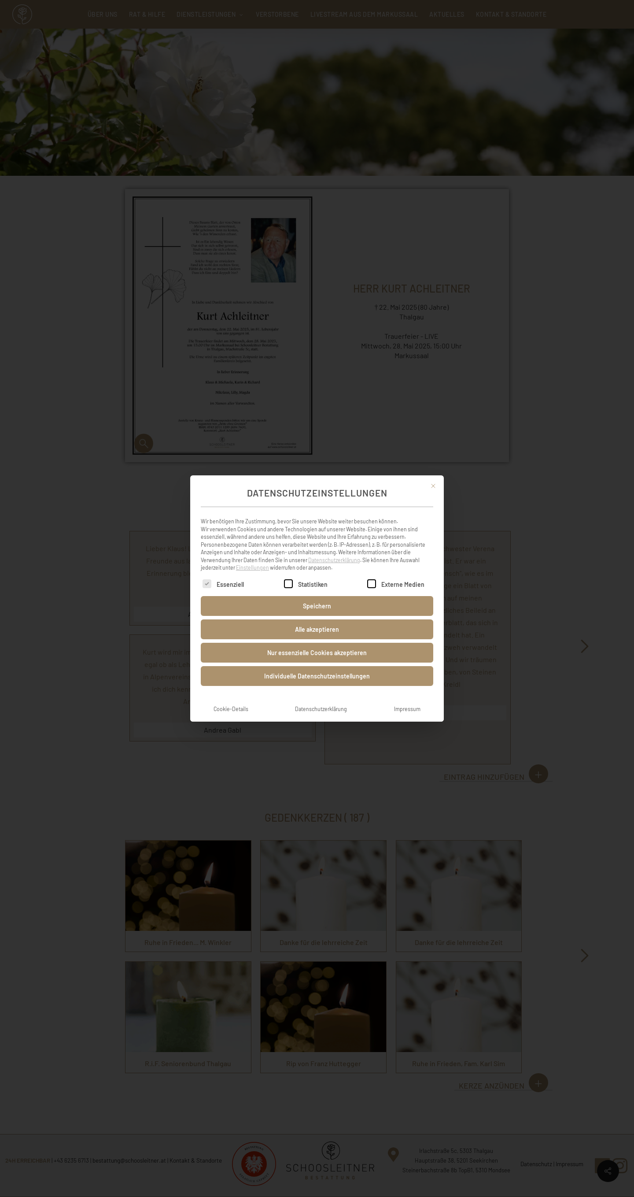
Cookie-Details (231, 697)
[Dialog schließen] (433, 474)
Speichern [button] (317, 594)
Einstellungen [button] (252, 556)
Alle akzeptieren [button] (317, 618)
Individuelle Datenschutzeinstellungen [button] (317, 664)
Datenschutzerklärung (334, 548)
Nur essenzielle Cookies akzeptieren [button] (317, 641)
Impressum (407, 697)
